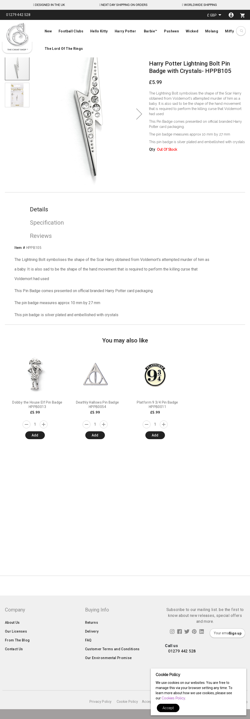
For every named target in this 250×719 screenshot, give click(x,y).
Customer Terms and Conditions (112, 669)
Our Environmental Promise (108, 677)
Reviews (41, 235)
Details (39, 209)
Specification (47, 222)
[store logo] (17, 37)
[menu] (125, 38)
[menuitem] (125, 39)
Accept (168, 708)
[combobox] (241, 31)
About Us (12, 642)
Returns (91, 642)
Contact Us (14, 669)
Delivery (92, 651)
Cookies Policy (173, 698)
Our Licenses (16, 651)
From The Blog (17, 660)
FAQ (88, 660)
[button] (214, 15)
